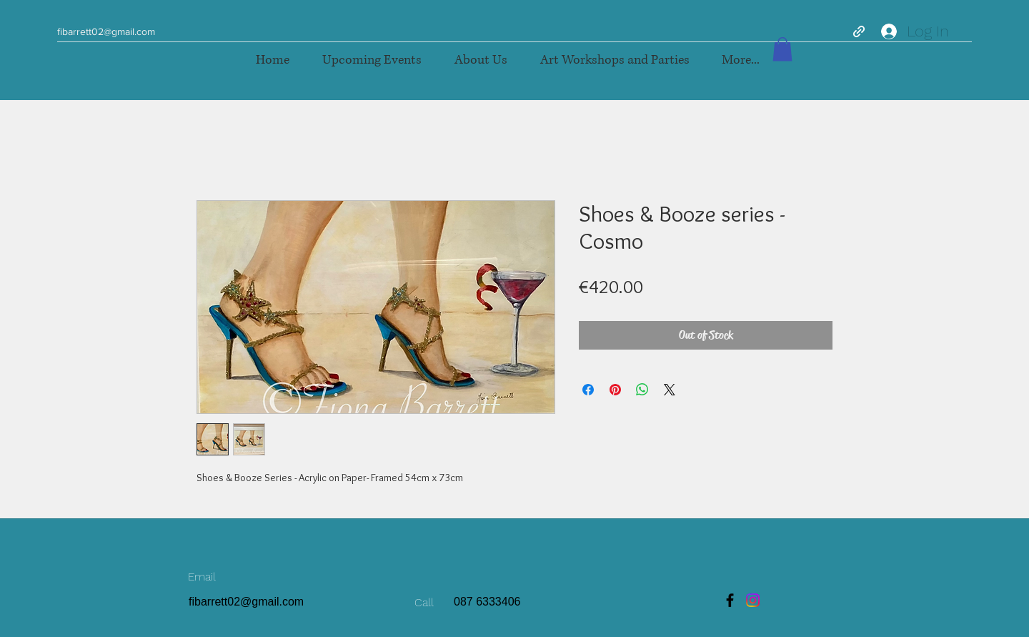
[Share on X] (669, 389)
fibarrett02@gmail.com (106, 31)
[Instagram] (753, 600)
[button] (614, 60)
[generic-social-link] (859, 31)
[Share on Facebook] (588, 389)
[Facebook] (730, 600)
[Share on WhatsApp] (642, 389)
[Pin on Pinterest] (615, 389)
